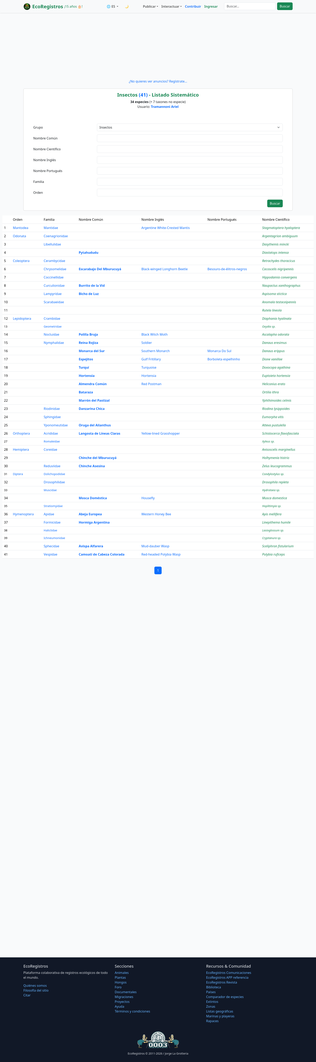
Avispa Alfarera (91, 546)
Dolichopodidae (54, 474)
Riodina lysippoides (276, 408)
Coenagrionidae (56, 236)
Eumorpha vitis (273, 417)
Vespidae (50, 554)
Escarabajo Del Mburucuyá (100, 269)
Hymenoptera (23, 514)
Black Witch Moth (154, 334)
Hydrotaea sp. (271, 490)
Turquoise (149, 367)
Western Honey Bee (156, 514)
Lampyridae (53, 294)
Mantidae (51, 228)
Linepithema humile (276, 522)
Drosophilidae (54, 482)
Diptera (18, 474)
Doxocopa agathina (276, 367)
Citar (27, 995)
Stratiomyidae (53, 506)
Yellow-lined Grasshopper (160, 433)
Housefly (148, 498)
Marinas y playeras (220, 1016)
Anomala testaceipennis (279, 302)
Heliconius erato (273, 384)
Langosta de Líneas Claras (99, 433)
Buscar (285, 6)
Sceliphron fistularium (278, 546)
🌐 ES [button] (111, 6)
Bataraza (86, 392)
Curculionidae (54, 285)
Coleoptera (21, 261)
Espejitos (86, 359)
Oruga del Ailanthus (95, 425)
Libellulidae (52, 244)
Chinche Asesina (92, 466)
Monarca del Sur (92, 351)
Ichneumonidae (54, 538)
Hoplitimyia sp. (271, 506)
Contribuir (193, 6)
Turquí (84, 367)
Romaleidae (52, 441)
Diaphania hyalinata (276, 318)
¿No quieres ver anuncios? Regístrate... (158, 81)
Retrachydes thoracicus (278, 261)
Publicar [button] (149, 6)
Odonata (19, 236)
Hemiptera (21, 449)
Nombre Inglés (44, 160)
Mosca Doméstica (93, 498)
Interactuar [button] (170, 6)
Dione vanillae (272, 359)
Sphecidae (51, 546)
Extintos (212, 1001)
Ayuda (119, 1006)
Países (211, 992)
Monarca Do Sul (219, 351)
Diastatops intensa (275, 252)
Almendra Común (93, 384)
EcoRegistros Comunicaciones (228, 972)
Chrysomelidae (55, 269)
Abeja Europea (90, 514)
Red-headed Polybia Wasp (161, 554)
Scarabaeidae (54, 302)
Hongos (121, 982)
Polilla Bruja (88, 334)
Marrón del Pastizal (94, 400)
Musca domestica (274, 498)
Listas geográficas (219, 1011)
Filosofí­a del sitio (36, 990)
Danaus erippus (273, 351)
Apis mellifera (272, 514)
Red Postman (151, 384)
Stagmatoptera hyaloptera (281, 228)
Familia (38, 181)
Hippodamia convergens (279, 277)
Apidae (49, 514)
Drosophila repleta (275, 482)
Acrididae (51, 433)
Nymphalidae (54, 342)
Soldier (146, 342)
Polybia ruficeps (273, 554)
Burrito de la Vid (92, 285)
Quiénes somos (35, 985)
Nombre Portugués (47, 171)
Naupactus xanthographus (281, 285)
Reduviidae (52, 466)
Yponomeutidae (56, 425)
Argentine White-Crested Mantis (165, 228)
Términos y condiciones (132, 1011)
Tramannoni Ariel (165, 106)
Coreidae (50, 449)
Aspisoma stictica (274, 294)
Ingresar (211, 6)
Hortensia (87, 375)
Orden (38, 192)
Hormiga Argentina (94, 522)
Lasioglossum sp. (273, 530)
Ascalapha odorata (275, 334)
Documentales (125, 992)
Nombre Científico (47, 149)
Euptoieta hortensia (276, 375)
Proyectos (122, 1001)
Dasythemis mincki (275, 244)
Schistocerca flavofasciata (280, 433)
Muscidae (50, 490)
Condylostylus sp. (273, 474)
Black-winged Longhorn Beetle (164, 269)
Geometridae (53, 326)
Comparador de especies (225, 997)
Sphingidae (52, 417)
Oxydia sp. (268, 326)
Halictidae (50, 530)
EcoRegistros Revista (221, 982)
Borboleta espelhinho (223, 359)
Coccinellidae (53, 277)
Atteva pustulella (274, 425)
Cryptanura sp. (271, 538)
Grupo (38, 127)
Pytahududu (88, 252)
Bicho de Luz (89, 294)
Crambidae (52, 318)
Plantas (120, 977)
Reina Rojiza (88, 342)
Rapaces (212, 1021)
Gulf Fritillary (151, 359)
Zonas (210, 1006)
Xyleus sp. (268, 441)
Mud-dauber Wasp (155, 546)
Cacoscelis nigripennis (278, 269)
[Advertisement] (158, 46)
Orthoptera (21, 433)
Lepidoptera (22, 318)
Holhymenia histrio (275, 458)
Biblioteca (213, 987)
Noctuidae (51, 334)
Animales (122, 972)
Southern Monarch (155, 351)
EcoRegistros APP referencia (227, 977)
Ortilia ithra (270, 392)
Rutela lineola (272, 310)
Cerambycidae (54, 261)
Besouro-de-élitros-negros (227, 269)
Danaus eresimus (274, 342)
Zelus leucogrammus (277, 466)
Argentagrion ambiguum (280, 236)
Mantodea (20, 228)
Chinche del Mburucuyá (97, 458)
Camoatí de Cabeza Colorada (102, 554)
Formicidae (52, 522)
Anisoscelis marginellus (278, 449)
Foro (118, 987)
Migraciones (124, 997)
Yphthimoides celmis (276, 400)
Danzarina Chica (92, 408)
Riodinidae (52, 408)
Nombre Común (45, 138)
